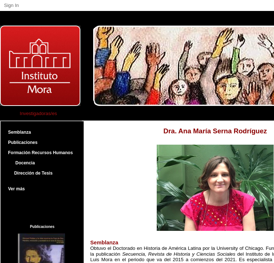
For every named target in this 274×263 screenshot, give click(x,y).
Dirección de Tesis (30, 173)
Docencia (21, 162)
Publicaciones (23, 142)
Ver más (16, 188)
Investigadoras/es (38, 113)
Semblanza (19, 132)
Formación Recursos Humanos (40, 152)
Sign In (11, 5)
